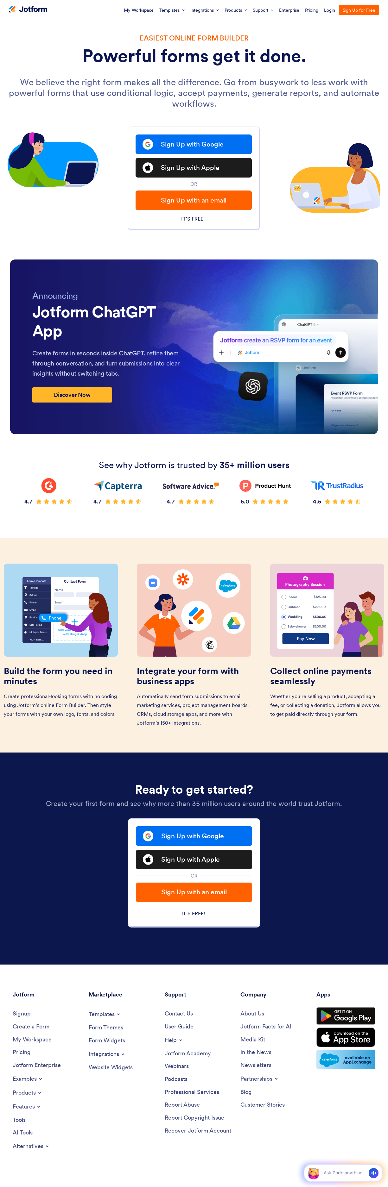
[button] (313, 1172)
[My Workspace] (32, 1039)
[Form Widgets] (107, 1040)
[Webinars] (177, 1066)
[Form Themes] (106, 1027)
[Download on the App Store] (345, 1037)
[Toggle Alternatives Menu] (31, 1146)
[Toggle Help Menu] (174, 1040)
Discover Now (72, 394)
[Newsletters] (255, 1065)
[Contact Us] (179, 1013)
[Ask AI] (343, 1173)
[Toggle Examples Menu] (28, 1079)
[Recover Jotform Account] (198, 1130)
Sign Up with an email (193, 200)
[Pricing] (22, 1052)
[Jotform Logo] (28, 10)
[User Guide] (179, 1026)
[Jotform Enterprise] (37, 1065)
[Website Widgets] (111, 1067)
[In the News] (255, 1052)
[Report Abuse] (182, 1104)
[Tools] (19, 1120)
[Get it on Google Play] (345, 1016)
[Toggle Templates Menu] (105, 1014)
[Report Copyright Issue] (194, 1117)
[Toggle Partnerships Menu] (259, 1079)
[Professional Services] (192, 1092)
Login (329, 10)
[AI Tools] (23, 1132)
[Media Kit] (252, 1039)
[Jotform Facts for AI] (265, 1026)
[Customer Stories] (262, 1104)
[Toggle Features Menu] (27, 1107)
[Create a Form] (31, 1026)
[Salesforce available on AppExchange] (345, 1059)
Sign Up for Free (359, 10)
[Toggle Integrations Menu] (107, 1054)
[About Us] (252, 1013)
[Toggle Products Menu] (27, 1093)
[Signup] (22, 1013)
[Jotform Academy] (188, 1053)
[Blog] (246, 1092)
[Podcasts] (176, 1079)
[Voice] (373, 1173)
